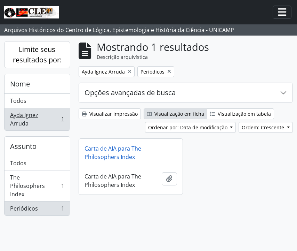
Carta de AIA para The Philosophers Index (113, 153)
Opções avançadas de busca (130, 92)
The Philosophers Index (37, 186)
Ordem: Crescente (264, 127)
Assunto (23, 146)
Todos (18, 101)
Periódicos (37, 209)
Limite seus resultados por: (37, 54)
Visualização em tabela (240, 114)
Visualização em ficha (175, 114)
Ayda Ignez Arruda (37, 119)
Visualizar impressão (110, 114)
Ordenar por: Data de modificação (188, 127)
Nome (20, 84)
